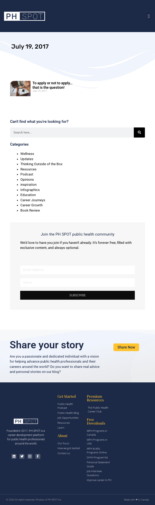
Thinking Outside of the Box (41, 164)
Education (28, 195)
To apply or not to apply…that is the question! (52, 85)
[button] (149, 16)
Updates (26, 159)
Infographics (30, 190)
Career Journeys (32, 200)
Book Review (30, 210)
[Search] (139, 132)
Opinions (27, 179)
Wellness (27, 154)
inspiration (28, 185)
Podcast (26, 174)
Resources (28, 169)
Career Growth (31, 205)
